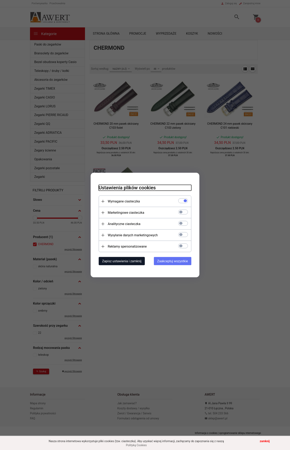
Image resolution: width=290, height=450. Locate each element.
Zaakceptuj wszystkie (172, 261)
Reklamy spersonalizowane (127, 246)
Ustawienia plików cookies (127, 188)
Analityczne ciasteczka (124, 224)
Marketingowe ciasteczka (126, 213)
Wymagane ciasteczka (124, 201)
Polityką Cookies (136, 445)
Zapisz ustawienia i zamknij (121, 261)
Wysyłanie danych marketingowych (133, 235)
